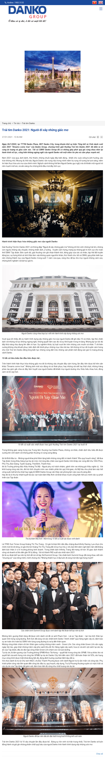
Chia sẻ (99, 754)
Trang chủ (6, 123)
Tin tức (17, 123)
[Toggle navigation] (101, 9)
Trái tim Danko (28, 123)
